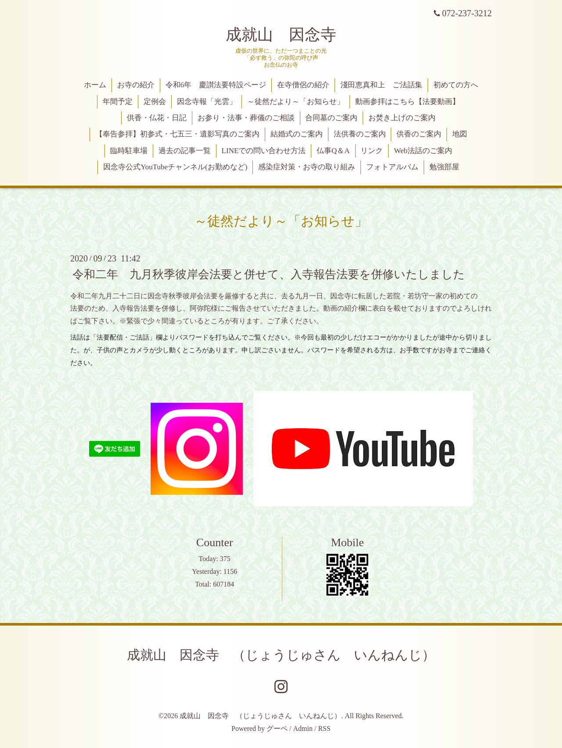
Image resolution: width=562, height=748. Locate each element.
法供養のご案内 (360, 134)
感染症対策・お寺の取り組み (306, 167)
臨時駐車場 (129, 151)
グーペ (277, 728)
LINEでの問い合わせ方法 (264, 151)
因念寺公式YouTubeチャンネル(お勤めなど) (175, 167)
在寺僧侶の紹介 (303, 85)
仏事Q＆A (333, 151)
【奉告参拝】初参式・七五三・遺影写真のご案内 (177, 134)
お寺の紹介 (136, 85)
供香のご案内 (418, 134)
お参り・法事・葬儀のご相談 (246, 118)
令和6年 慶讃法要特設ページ (216, 85)
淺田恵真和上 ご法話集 (381, 85)
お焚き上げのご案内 (402, 118)
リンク (371, 151)
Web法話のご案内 (423, 151)
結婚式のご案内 (296, 134)
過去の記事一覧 (185, 151)
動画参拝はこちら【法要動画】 (407, 101)
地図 (459, 134)
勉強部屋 (444, 167)
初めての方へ (455, 85)
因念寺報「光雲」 (207, 101)
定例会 (155, 101)
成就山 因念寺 (281, 34)
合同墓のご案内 (331, 118)
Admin (303, 728)
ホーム (95, 85)
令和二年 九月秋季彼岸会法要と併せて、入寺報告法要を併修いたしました (268, 274)
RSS (324, 728)
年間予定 (118, 101)
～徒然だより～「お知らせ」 (295, 101)
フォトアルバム (392, 167)
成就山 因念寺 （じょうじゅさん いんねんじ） (281, 655)
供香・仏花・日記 (157, 118)
